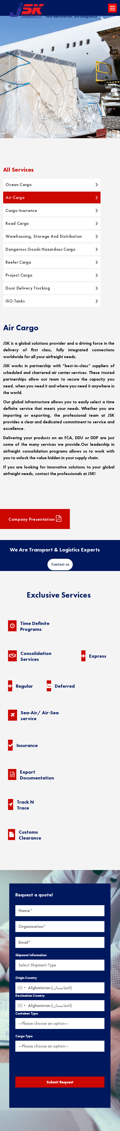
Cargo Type (24, 1036)
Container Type (26, 1013)
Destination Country (30, 996)
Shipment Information (30, 955)
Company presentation (35, 519)
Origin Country (26, 978)
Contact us (60, 564)
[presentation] (60, 1066)
